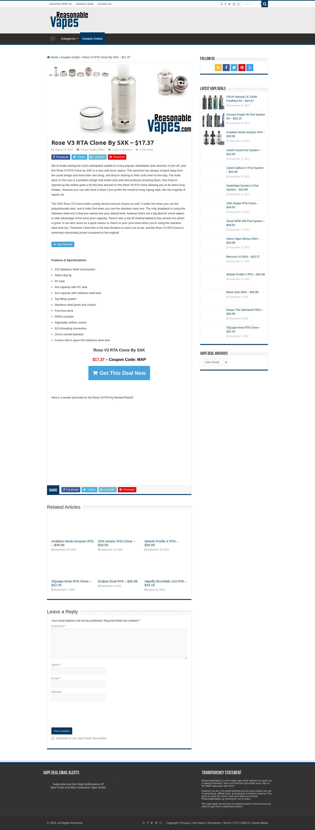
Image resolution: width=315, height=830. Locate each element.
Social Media (260, 823)
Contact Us (105, 3)
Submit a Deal (84, 3)
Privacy (185, 823)
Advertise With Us (60, 3)
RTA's (101, 149)
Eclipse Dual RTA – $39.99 (117, 581)
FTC (236, 823)
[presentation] (84, 714)
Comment (58, 626)
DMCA (245, 823)
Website (56, 692)
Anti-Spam (198, 823)
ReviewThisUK (123, 397)
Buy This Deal (63, 244)
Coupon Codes (92, 38)
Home (52, 38)
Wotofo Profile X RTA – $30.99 (245, 274)
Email (55, 678)
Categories (68, 38)
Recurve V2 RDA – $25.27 (243, 256)
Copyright (172, 823)
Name (56, 664)
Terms (227, 823)
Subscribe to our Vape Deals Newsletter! (81, 738)
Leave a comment (122, 149)
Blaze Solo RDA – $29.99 (242, 292)
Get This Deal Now (119, 373)
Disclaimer (214, 823)
